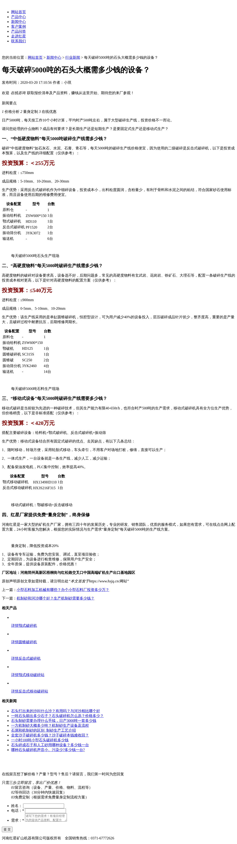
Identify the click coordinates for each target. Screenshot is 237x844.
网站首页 (18, 12)
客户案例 (18, 26)
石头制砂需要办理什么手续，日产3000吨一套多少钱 (53, 721)
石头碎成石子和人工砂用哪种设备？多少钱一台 (50, 745)
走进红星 (18, 36)
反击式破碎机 (30, 658)
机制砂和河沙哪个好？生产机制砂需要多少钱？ (55, 598)
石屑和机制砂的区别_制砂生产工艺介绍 (43, 730)
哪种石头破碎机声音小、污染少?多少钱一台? (48, 750)
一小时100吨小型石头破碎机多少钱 (40, 740)
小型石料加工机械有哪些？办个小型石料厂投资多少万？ (63, 590)
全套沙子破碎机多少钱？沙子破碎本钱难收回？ (50, 735)
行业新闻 (72, 57)
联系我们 (18, 41)
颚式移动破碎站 (31, 675)
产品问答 (18, 31)
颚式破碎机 (28, 626)
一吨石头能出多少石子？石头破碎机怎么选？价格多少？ (57, 716)
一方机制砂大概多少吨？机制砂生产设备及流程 (50, 725)
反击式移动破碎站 (33, 691)
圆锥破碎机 (28, 642)
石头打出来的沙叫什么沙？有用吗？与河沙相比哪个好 (55, 711)
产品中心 (18, 17)
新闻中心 (18, 22)
